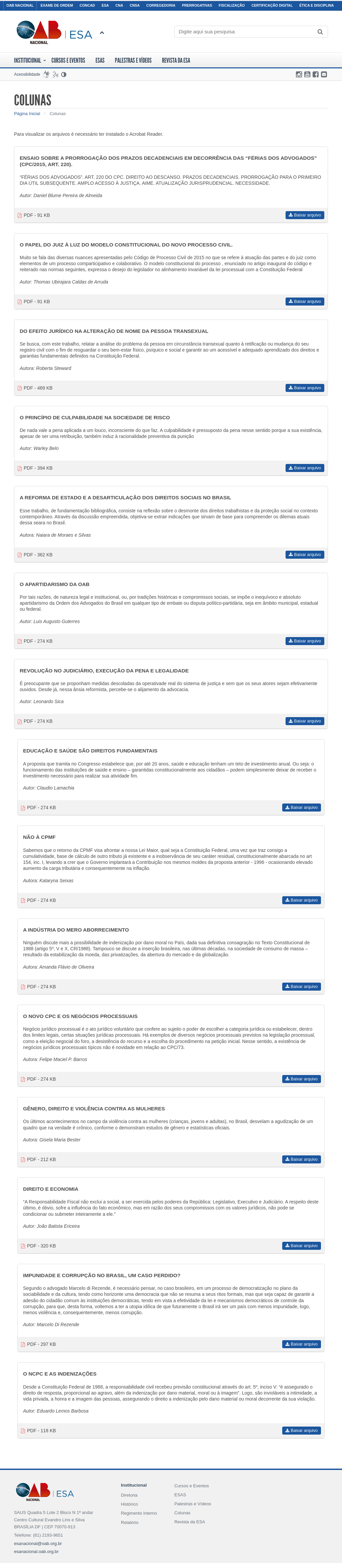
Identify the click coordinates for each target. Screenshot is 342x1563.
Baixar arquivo (305, 215)
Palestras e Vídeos (133, 60)
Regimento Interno (139, 1513)
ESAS (100, 60)
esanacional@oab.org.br (38, 1543)
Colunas (58, 113)
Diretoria (129, 1495)
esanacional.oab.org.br (36, 1551)
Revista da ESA (176, 60)
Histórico (129, 1504)
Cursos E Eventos (68, 60)
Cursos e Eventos (191, 1485)
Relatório (130, 1522)
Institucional (30, 60)
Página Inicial (27, 113)
